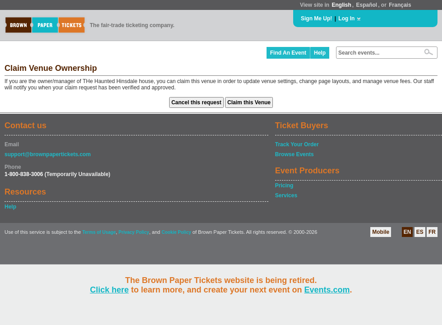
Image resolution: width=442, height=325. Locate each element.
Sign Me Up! (316, 18)
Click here (109, 289)
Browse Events (294, 154)
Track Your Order (297, 144)
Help (320, 53)
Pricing (284, 185)
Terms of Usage (98, 232)
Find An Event (288, 53)
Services (286, 195)
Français (400, 5)
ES (420, 232)
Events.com (327, 289)
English (341, 5)
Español (367, 5)
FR (432, 232)
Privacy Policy (134, 232)
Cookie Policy (176, 232)
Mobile (380, 232)
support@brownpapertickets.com (48, 154)
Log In (346, 18)
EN (407, 232)
